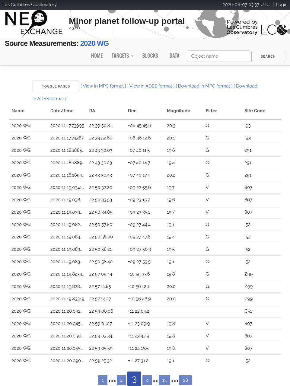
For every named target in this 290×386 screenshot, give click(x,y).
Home (97, 55)
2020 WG (94, 43)
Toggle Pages (56, 86)
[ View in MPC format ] (103, 86)
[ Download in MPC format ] (204, 86)
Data (175, 55)
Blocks (150, 55)
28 (185, 380)
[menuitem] (268, 56)
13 (164, 380)
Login (282, 4)
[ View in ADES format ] (151, 86)
